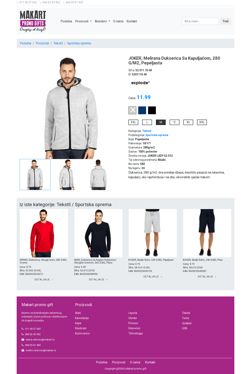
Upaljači (187, 323)
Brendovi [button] (101, 21)
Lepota (132, 313)
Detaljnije (44, 279)
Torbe (185, 318)
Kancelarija (82, 318)
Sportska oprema (79, 43)
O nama (118, 21)
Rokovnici (134, 328)
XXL (202, 122)
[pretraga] (200, 21)
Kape (78, 323)
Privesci (133, 323)
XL (188, 122)
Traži (226, 21)
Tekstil (58, 43)
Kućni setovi (82, 333)
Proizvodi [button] (82, 21)
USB (184, 328)
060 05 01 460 (73, 2)
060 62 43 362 (50, 2)
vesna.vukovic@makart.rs (38, 339)
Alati (78, 313)
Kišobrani (80, 328)
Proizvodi (42, 43)
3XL (133, 122)
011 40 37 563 (27, 2)
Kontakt (131, 21)
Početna (66, 21)
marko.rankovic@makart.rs (39, 350)
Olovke (132, 318)
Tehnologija (135, 333)
